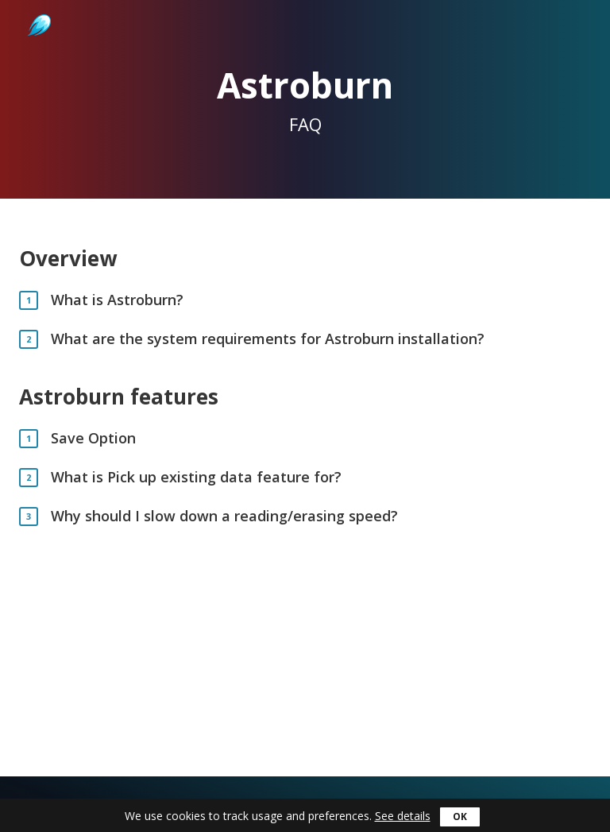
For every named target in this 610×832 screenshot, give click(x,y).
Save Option (93, 438)
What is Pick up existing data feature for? (196, 477)
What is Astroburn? (117, 300)
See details (402, 815)
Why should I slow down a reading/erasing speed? (224, 516)
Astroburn (37, 8)
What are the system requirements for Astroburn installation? (268, 339)
